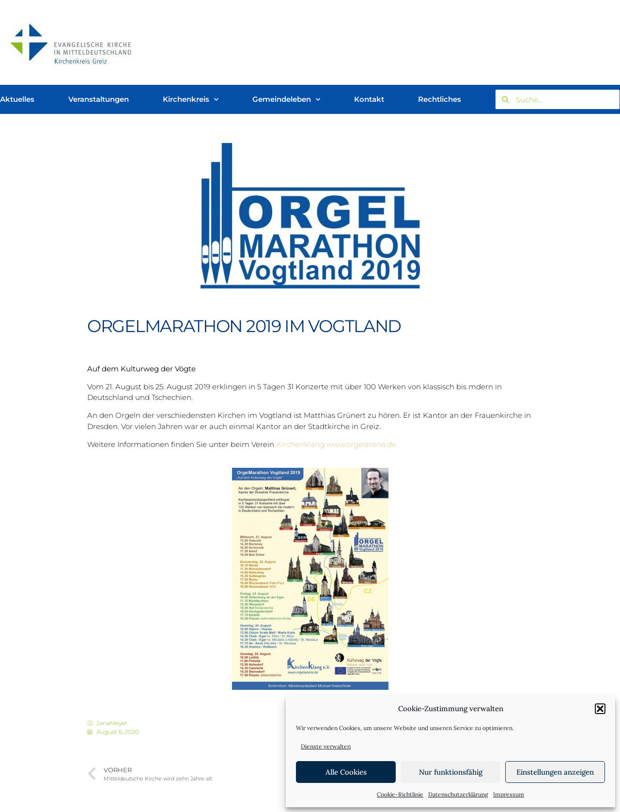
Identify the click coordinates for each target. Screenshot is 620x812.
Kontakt (369, 99)
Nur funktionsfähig (450, 772)
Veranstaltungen (98, 99)
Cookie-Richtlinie (400, 794)
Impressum (508, 794)
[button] (600, 709)
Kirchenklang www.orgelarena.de (336, 444)
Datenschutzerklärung (458, 794)
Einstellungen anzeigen (555, 772)
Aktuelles (17, 99)
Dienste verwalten (326, 746)
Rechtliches (439, 99)
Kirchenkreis (190, 99)
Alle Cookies (346, 772)
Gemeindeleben (286, 99)
